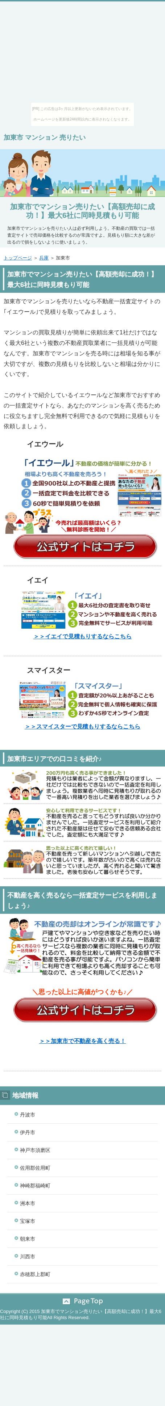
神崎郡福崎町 (35, 1185)
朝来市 (27, 1239)
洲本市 (27, 1203)
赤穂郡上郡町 (35, 1274)
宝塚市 (27, 1221)
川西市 (27, 1256)
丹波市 (27, 1115)
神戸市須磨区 (35, 1150)
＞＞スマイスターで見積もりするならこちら (83, 726)
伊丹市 (27, 1132)
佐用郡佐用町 (35, 1168)
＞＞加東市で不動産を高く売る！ (82, 1041)
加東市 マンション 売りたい (45, 137)
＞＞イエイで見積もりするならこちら (82, 636)
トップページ (18, 258)
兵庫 (44, 258)
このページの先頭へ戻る (82, 1301)
